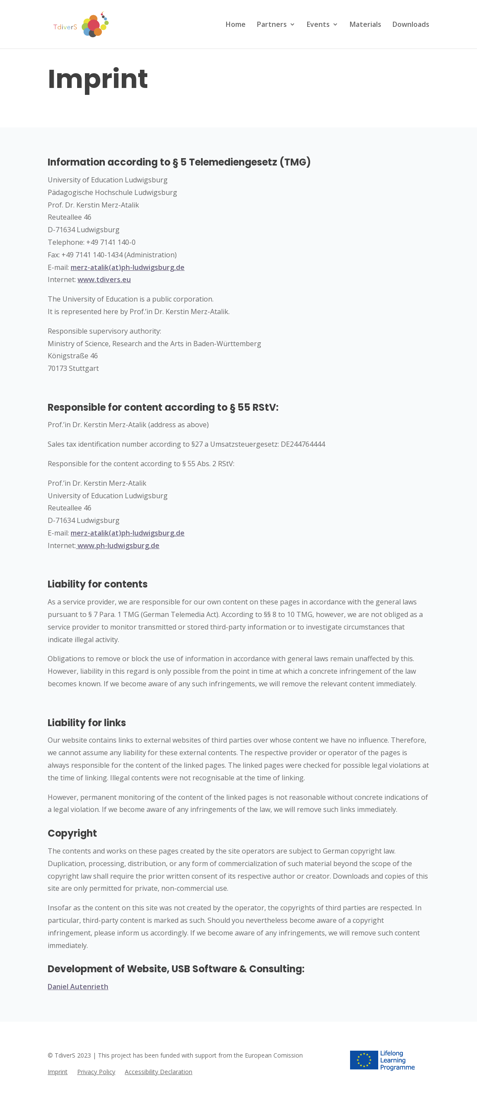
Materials (365, 25)
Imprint (58, 1072)
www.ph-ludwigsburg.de (117, 545)
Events (318, 25)
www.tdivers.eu (104, 279)
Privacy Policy (96, 1072)
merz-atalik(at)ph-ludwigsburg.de (128, 267)
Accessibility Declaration (158, 1072)
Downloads (411, 25)
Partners (272, 25)
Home (236, 25)
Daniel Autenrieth (78, 986)
